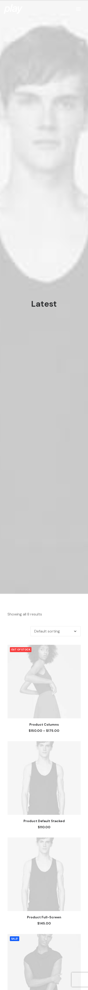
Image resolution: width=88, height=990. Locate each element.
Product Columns (44, 676)
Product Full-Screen (44, 869)
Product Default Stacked (44, 772)
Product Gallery (44, 965)
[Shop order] (56, 583)
